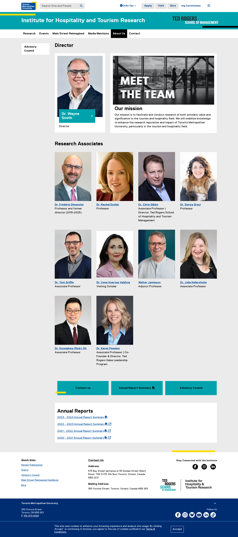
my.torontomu (191, 5)
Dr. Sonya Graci (190, 204)
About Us (119, 33)
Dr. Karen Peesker (108, 348)
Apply (148, 5)
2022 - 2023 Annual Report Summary (83, 424)
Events (44, 33)
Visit (161, 5)
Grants (24, 470)
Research (29, 33)
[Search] (81, 6)
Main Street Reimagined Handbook (40, 480)
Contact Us (96, 460)
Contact (134, 33)
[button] (128, 6)
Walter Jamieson (149, 282)
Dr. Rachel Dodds (107, 204)
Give (173, 5)
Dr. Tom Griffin (64, 282)
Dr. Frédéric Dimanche (69, 204)
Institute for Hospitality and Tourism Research (83, 20)
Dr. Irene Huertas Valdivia (113, 282)
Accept (177, 529)
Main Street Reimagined (68, 33)
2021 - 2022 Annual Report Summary (83, 431)
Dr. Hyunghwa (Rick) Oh (70, 348)
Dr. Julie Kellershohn (193, 282)
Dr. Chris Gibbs (148, 204)
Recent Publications (32, 465)
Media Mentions (98, 33)
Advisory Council (30, 49)
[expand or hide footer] (215, 503)
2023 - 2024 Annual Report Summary (82, 417)
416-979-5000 (31, 516)
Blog (23, 485)
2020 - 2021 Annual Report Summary (83, 438)
